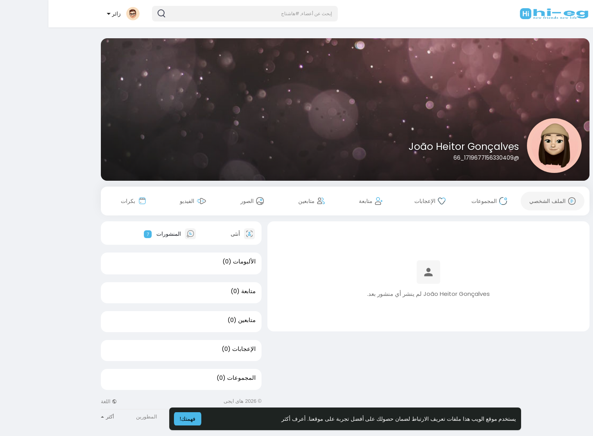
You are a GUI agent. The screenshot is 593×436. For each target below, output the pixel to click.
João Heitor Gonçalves (415, 146)
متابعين (198, 320)
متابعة (200, 291)
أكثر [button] (59, 417)
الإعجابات (195, 349)
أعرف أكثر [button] (245, 419)
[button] (196, 13)
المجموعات (193, 378)
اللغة (60, 401)
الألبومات (196, 261)
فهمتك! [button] (139, 419)
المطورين (98, 416)
